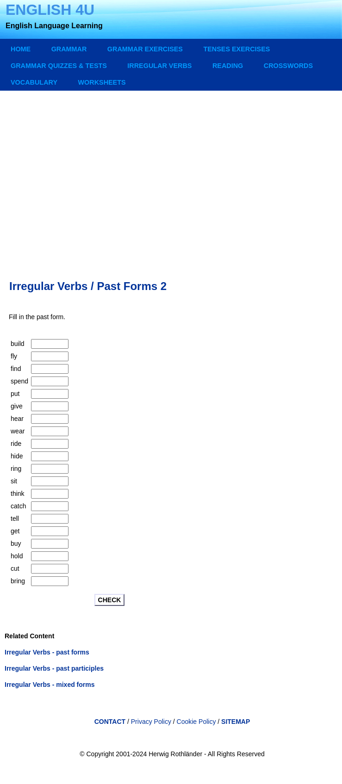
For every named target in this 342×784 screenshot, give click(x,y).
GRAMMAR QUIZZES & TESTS (59, 65)
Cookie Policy (197, 721)
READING (227, 65)
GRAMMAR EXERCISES (145, 49)
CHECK (109, 600)
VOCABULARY (34, 82)
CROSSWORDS (288, 65)
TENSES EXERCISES (236, 49)
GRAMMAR (69, 49)
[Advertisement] (172, 176)
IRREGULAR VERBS (159, 65)
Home (21, 49)
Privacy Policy (151, 721)
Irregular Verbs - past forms (47, 652)
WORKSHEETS (101, 82)
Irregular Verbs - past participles (54, 668)
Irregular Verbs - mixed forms (50, 684)
